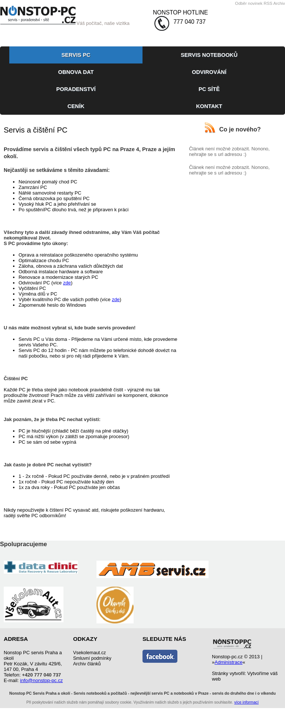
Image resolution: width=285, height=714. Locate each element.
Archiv (279, 3)
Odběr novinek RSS (253, 3)
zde (67, 283)
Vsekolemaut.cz (89, 652)
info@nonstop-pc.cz (41, 680)
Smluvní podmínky (92, 658)
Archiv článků (87, 663)
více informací (246, 702)
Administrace (228, 662)
